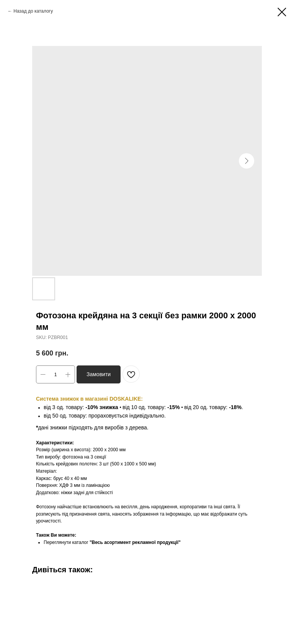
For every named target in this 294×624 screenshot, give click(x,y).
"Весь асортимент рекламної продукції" (135, 542)
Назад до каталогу (33, 11)
